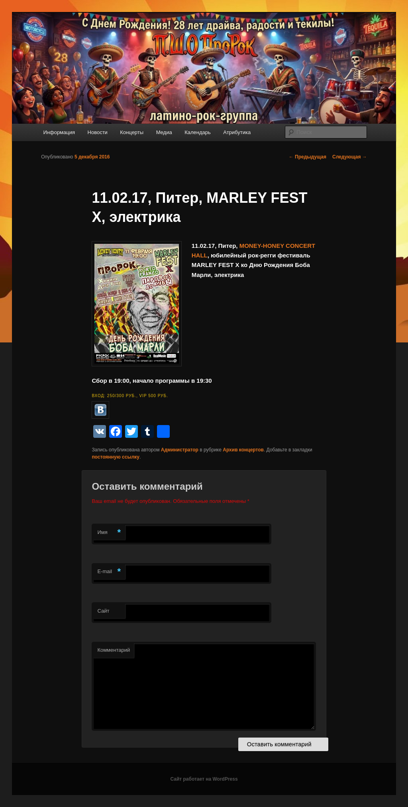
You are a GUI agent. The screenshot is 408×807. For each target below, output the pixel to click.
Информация (59, 132)
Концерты (131, 132)
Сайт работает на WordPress (203, 779)
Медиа (164, 132)
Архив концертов (243, 450)
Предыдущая (307, 157)
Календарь (197, 132)
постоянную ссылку (115, 457)
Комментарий (113, 650)
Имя (109, 532)
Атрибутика (237, 132)
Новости (98, 132)
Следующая (349, 157)
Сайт (103, 611)
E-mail (109, 572)
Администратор (179, 450)
